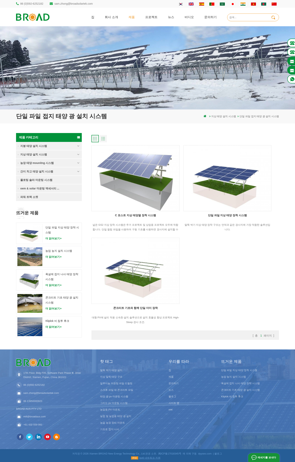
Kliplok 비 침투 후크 (57, 320)
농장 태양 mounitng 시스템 (37, 162)
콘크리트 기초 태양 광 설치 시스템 (61, 300)
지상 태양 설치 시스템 (223, 116)
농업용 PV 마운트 (110, 409)
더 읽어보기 (53, 238)
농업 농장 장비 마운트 (112, 422)
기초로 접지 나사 (109, 428)
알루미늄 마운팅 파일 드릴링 (116, 382)
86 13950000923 (32, 400)
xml (170, 409)
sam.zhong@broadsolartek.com (74, 3)
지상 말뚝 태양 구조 (111, 376)
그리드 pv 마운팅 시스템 (114, 402)
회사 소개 (111, 17)
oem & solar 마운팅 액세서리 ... (39, 188)
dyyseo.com (204, 453)
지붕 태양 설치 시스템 (33, 146)
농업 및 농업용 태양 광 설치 (115, 415)
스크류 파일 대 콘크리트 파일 (116, 389)
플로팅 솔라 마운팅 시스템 (36, 179)
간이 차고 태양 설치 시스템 (36, 171)
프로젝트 (151, 17)
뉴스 (171, 17)
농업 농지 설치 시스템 (58, 250)
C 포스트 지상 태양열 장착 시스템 (121, 194)
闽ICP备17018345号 (169, 453)
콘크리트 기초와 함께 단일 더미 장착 (249, 194)
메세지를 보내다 (266, 457)
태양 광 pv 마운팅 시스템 (114, 396)
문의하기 (210, 17)
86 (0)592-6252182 (31, 3)
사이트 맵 (174, 402)
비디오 (189, 17)
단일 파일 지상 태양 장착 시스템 (62, 230)
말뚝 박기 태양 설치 (111, 369)
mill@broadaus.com (34, 416)
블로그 (172, 396)
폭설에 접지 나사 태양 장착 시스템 (61, 277)
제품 (132, 17)
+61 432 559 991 (32, 424)
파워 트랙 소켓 (29, 196)
